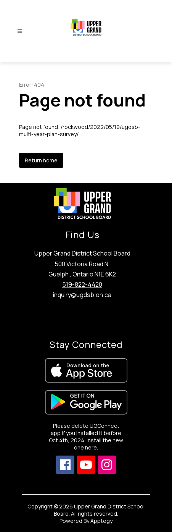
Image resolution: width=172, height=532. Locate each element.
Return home (41, 160)
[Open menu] (19, 31)
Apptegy (101, 520)
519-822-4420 (82, 284)
